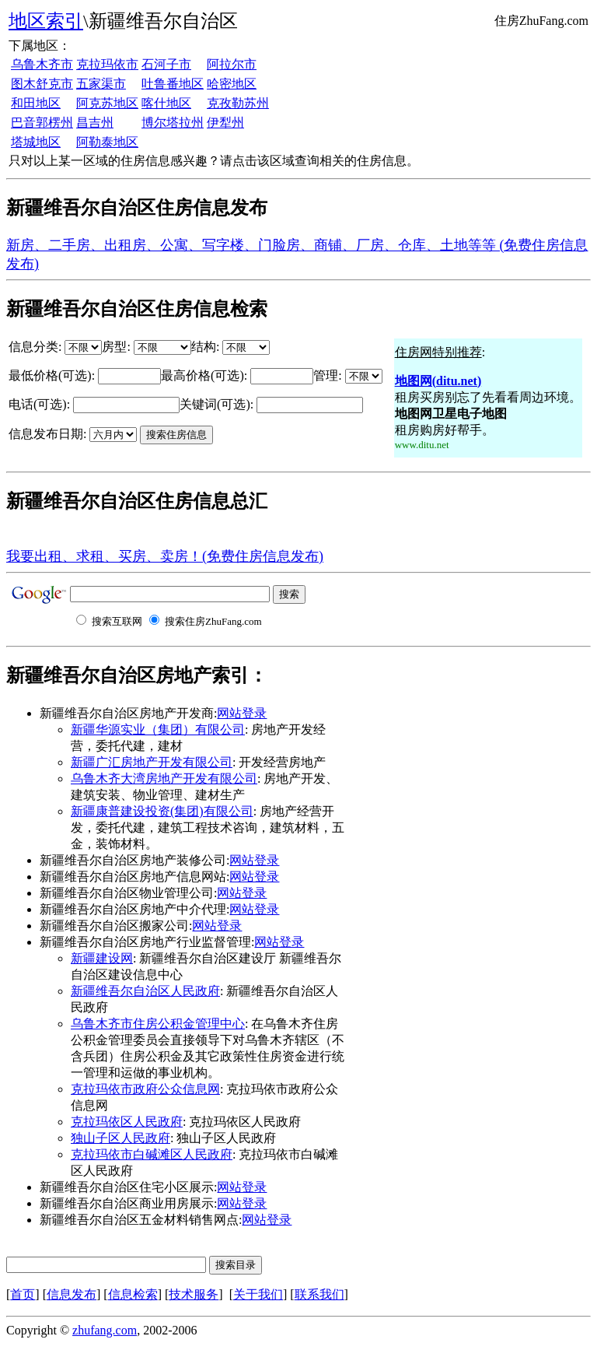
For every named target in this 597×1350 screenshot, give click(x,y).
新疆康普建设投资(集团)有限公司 (162, 811)
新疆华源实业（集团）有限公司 (158, 729)
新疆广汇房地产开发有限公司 (151, 762)
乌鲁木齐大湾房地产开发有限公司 (164, 778)
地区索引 (46, 21)
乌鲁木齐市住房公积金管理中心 (158, 1023)
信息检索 (133, 1294)
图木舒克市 (42, 83)
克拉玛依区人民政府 (127, 1121)
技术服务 (193, 1294)
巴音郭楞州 (42, 122)
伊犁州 (225, 122)
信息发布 (71, 1294)
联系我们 (319, 1294)
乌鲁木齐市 (42, 64)
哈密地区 (232, 83)
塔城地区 (36, 142)
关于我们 (258, 1294)
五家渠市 (101, 83)
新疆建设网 (102, 958)
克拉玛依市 (107, 64)
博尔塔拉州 (172, 122)
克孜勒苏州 (238, 103)
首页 (22, 1294)
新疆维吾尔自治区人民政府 (145, 991)
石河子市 (166, 64)
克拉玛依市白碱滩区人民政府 (151, 1154)
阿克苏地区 (107, 103)
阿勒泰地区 (107, 142)
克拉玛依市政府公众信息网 (145, 1089)
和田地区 (36, 103)
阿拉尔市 (232, 64)
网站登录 (242, 713)
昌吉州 (94, 122)
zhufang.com (104, 1330)
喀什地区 (166, 103)
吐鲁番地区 (172, 83)
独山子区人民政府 (120, 1138)
